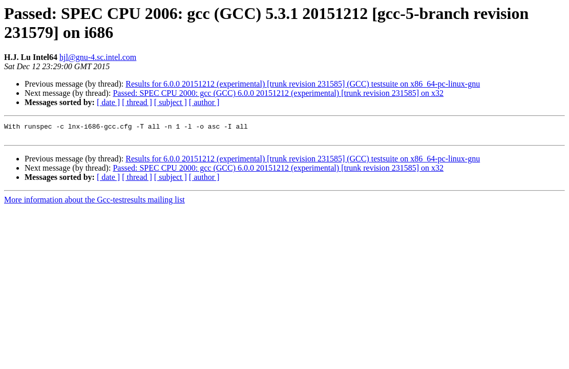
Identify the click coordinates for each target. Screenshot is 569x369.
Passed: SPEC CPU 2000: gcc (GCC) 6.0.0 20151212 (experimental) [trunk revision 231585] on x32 (278, 93)
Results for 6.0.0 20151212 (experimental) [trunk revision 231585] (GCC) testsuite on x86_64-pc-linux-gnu (302, 83)
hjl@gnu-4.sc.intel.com (97, 57)
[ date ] (108, 102)
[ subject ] (170, 102)
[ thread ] (137, 102)
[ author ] (204, 102)
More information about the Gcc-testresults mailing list (94, 202)
